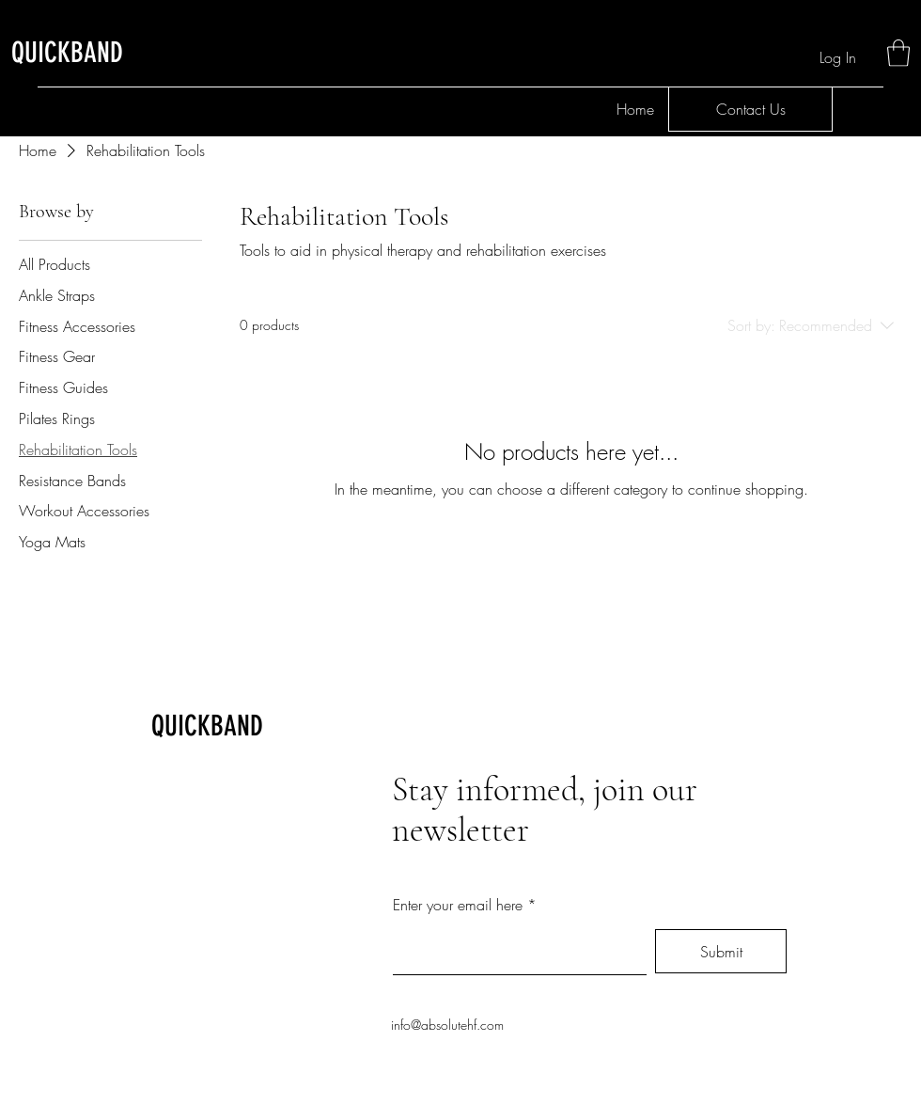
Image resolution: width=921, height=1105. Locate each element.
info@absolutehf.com (447, 1025)
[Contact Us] (750, 109)
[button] (898, 53)
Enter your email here (458, 904)
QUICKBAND (207, 726)
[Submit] (721, 951)
